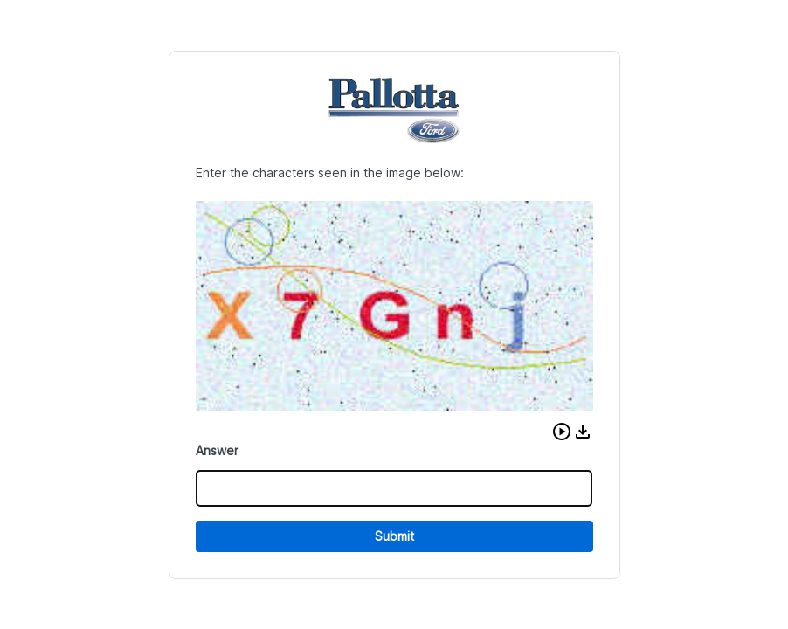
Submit (394, 536)
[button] (561, 431)
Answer (217, 450)
